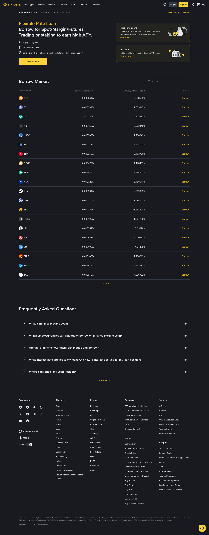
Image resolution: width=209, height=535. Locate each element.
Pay (91, 415)
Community (61, 452)
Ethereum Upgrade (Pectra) (137, 476)
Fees (161, 462)
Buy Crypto (29, 4)
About (58, 406)
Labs (127, 424)
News (58, 419)
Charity (93, 470)
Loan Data (186, 12)
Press (58, 424)
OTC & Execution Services (171, 419)
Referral (162, 410)
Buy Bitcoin (130, 480)
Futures (63, 4)
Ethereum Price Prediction (136, 471)
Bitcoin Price (130, 453)
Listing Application (133, 415)
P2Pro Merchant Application (137, 410)
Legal (58, 429)
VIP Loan (45, 12)
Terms (58, 433)
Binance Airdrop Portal (169, 480)
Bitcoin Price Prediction (135, 466)
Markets (41, 4)
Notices (59, 461)
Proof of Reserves (167, 433)
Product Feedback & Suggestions (174, 457)
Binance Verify (165, 471)
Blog (58, 447)
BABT (92, 461)
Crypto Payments (97, 419)
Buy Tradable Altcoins (134, 503)
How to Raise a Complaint (170, 489)
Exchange (94, 406)
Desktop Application (65, 470)
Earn (74, 4)
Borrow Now (33, 61)
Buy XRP (128, 489)
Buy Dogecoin (131, 494)
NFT (92, 456)
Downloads (61, 465)
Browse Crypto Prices (134, 448)
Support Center (166, 453)
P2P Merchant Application (136, 406)
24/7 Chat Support (167, 448)
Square (85, 4)
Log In (173, 4)
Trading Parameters (167, 476)
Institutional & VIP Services (136, 419)
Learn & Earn (130, 444)
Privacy (59, 438)
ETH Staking (95, 452)
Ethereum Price (131, 457)
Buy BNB (129, 485)
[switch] (29, 444)
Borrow (185, 97)
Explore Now (125, 37)
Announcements (63, 415)
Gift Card (94, 438)
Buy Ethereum (131, 498)
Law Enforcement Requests (171, 485)
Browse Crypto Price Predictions (139, 462)
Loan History (173, 12)
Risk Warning (61, 456)
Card (92, 429)
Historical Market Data (169, 424)
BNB (161, 415)
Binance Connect (132, 429)
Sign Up (183, 4)
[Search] (170, 81)
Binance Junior (97, 424)
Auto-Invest (95, 447)
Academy (94, 433)
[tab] (28, 12)
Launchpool (95, 442)
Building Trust (62, 442)
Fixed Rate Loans (62, 12)
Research (94, 465)
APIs (161, 466)
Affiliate (162, 406)
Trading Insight (165, 429)
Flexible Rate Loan (28, 12)
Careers (59, 410)
